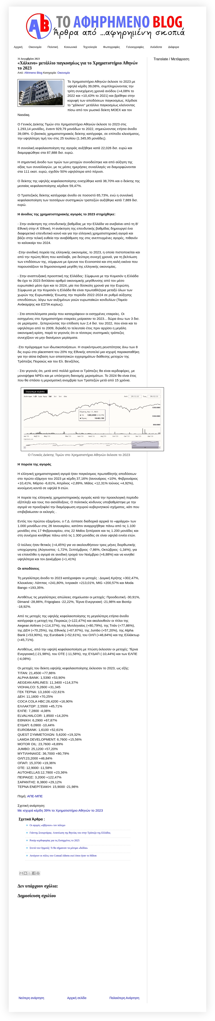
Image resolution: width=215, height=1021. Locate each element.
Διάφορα (173, 47)
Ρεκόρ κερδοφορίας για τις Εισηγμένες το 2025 (54, 840)
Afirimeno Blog (33, 72)
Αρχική (18, 47)
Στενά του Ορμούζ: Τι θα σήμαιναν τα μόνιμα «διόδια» (59, 847)
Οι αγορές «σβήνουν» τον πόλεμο (47, 825)
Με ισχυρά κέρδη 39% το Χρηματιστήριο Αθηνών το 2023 (60, 810)
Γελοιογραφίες (135, 47)
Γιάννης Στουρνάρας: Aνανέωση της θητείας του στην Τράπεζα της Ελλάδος (70, 832)
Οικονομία (35, 47)
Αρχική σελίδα (76, 998)
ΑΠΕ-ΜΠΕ (35, 796)
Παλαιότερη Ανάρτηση (124, 998)
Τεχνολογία (90, 47)
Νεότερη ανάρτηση (31, 998)
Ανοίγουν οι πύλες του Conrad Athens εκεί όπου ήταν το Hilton (63, 855)
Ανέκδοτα (156, 47)
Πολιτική (53, 47)
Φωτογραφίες (111, 47)
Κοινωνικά (70, 47)
